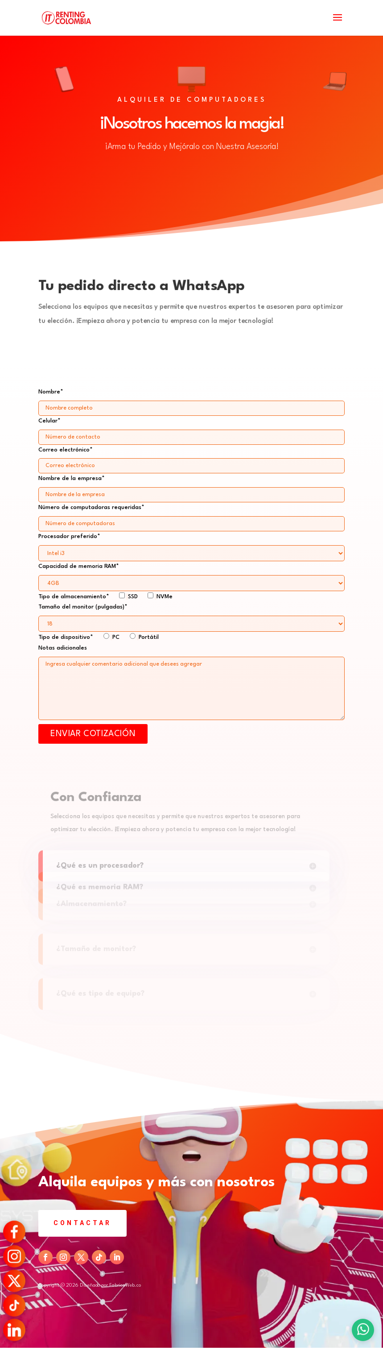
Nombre (191, 400)
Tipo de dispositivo (98, 637)
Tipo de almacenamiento (105, 597)
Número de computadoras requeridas (191, 515)
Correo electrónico (191, 458)
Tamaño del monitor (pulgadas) (191, 615)
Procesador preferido (191, 545)
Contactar (82, 1222)
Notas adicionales (62, 648)
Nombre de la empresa (191, 486)
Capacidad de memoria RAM (191, 574)
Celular (191, 429)
